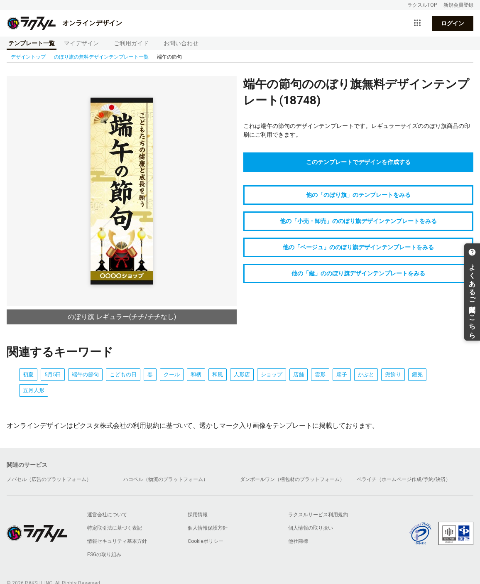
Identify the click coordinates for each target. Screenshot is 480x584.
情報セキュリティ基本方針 (117, 541)
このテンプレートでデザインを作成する (358, 162)
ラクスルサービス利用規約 (318, 515)
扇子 (341, 374)
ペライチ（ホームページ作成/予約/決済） (404, 479)
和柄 (196, 374)
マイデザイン (81, 43)
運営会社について (107, 515)
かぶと (366, 374)
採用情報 (198, 515)
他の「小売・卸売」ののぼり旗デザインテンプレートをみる (358, 221)
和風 (217, 374)
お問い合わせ (181, 43)
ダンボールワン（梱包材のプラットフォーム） (292, 479)
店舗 (298, 374)
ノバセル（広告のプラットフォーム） (49, 479)
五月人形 (33, 390)
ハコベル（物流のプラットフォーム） (165, 479)
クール (172, 374)
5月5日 (52, 374)
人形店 (242, 374)
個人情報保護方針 (208, 528)
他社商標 (298, 541)
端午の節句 (85, 374)
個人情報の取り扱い (310, 528)
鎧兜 (417, 374)
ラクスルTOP (422, 5)
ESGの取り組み (104, 554)
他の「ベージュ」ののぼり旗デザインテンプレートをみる (358, 247)
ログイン (452, 23)
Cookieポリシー (205, 541)
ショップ (271, 374)
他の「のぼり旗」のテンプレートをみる (358, 194)
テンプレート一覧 (31, 43)
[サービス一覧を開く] (417, 23)
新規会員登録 (458, 5)
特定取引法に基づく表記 (114, 528)
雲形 (320, 374)
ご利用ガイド (131, 43)
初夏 (28, 374)
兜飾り (393, 374)
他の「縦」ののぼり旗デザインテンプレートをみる (358, 273)
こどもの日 (123, 374)
